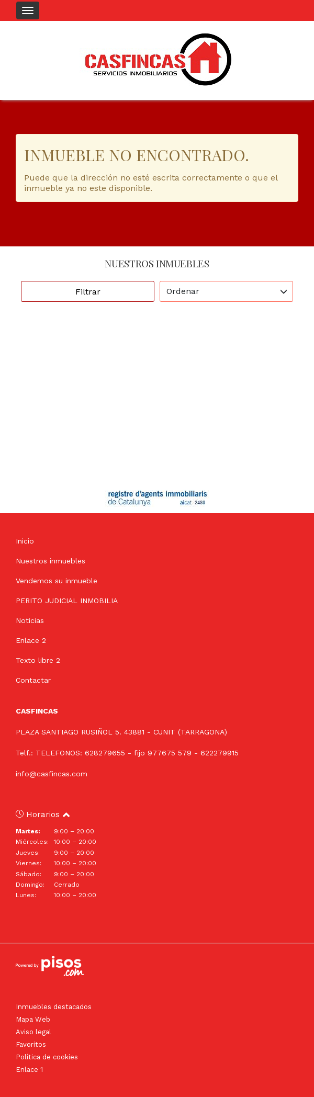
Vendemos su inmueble (56, 580)
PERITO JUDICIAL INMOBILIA (67, 600)
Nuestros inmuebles (50, 561)
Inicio (25, 541)
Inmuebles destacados (54, 1007)
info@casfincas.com (51, 774)
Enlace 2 (31, 640)
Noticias (30, 620)
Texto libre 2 (38, 660)
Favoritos (31, 1044)
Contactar (33, 680)
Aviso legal (33, 1032)
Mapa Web (33, 1019)
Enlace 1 (29, 1069)
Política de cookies (47, 1057)
